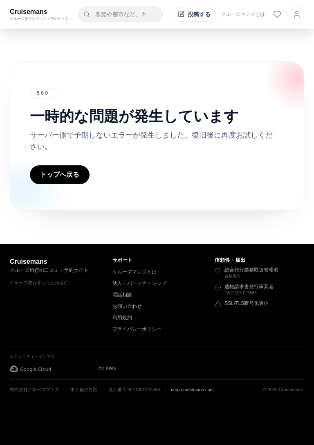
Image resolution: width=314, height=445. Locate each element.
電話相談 (122, 295)
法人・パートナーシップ (139, 283)
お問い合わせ (127, 306)
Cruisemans (28, 11)
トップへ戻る (59, 174)
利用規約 (122, 317)
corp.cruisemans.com (192, 389)
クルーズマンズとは (243, 14)
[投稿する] (194, 14)
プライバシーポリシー (136, 329)
